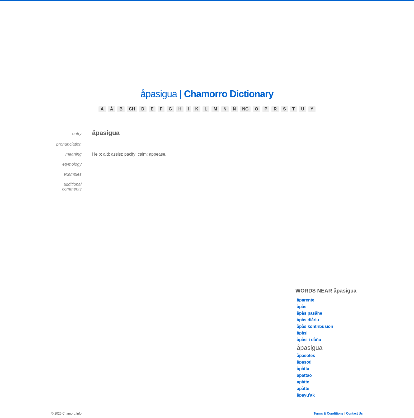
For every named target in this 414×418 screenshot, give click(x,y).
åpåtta (303, 368)
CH (132, 109)
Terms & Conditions (329, 413)
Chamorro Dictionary (229, 94)
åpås (301, 306)
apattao (304, 375)
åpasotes (306, 355)
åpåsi (302, 333)
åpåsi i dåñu (309, 339)
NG (245, 109)
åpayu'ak (306, 395)
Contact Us (354, 413)
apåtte (303, 382)
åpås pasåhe (309, 313)
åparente (305, 300)
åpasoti (304, 362)
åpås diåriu (308, 320)
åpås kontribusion (315, 326)
